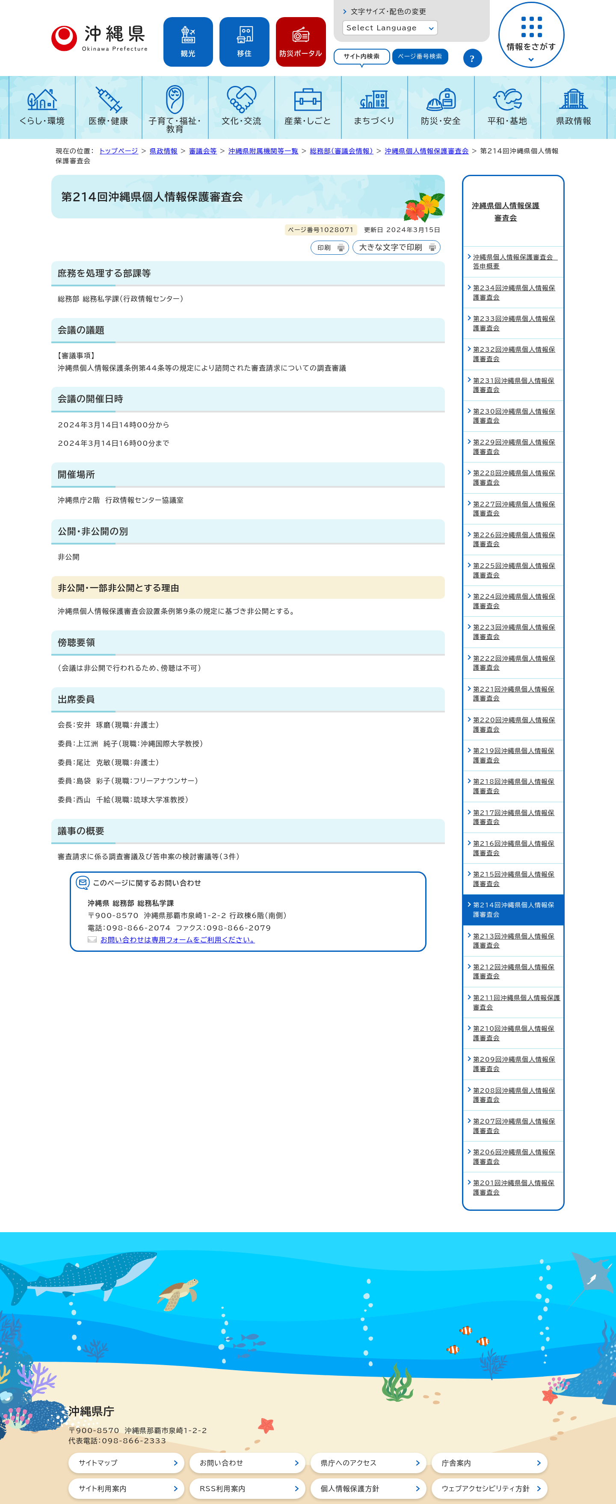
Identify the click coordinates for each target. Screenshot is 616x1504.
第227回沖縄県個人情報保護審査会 (514, 481)
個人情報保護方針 (350, 1460)
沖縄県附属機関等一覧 (263, 151)
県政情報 (574, 121)
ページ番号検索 (420, 56)
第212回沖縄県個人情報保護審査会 (513, 943)
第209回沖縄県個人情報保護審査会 (514, 1036)
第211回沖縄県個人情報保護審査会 (516, 975)
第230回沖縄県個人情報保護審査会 (514, 388)
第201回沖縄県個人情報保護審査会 (513, 1160)
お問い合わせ (221, 1434)
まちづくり (374, 121)
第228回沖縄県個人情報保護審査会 (514, 450)
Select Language (381, 27)
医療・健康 (109, 121)
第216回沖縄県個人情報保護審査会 (513, 820)
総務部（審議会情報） (341, 151)
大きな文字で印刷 (391, 247)
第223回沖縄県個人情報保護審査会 (514, 604)
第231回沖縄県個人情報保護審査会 (513, 357)
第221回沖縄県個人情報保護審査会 (513, 666)
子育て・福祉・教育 (175, 125)
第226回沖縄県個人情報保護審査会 (514, 511)
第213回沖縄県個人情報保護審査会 (513, 913)
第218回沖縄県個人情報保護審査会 (513, 758)
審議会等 (203, 151)
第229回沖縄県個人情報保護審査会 (514, 419)
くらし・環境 (42, 121)
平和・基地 (507, 121)
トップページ (119, 151)
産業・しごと (308, 121)
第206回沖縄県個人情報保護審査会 (514, 1129)
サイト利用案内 (103, 1460)
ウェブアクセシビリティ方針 (486, 1460)
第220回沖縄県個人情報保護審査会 (514, 697)
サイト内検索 (362, 56)
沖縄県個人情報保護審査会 (427, 151)
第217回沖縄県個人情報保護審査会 (513, 789)
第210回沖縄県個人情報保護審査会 (513, 1005)
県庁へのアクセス (349, 1434)
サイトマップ (98, 1434)
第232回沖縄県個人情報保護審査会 (514, 326)
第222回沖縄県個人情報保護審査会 (514, 635)
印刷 (324, 247)
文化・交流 (242, 121)
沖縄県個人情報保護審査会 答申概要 (515, 233)
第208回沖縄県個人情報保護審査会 (514, 1067)
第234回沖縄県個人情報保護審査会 (514, 265)
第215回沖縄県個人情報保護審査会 (513, 851)
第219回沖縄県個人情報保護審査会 (513, 728)
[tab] (362, 57)
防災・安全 (441, 121)
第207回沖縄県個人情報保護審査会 (514, 1098)
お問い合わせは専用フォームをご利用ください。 (178, 939)
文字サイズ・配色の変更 (388, 11)
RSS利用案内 (223, 1460)
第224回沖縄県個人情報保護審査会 (514, 573)
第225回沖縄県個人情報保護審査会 (514, 542)
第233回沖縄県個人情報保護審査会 (514, 295)
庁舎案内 (456, 1434)
